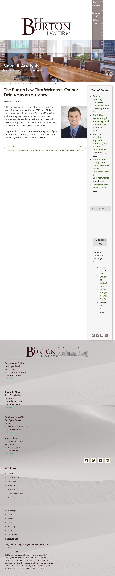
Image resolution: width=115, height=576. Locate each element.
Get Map (9, 378)
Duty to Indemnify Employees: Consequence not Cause (101, 102)
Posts (9, 84)
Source (48, 113)
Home (2, 84)
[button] (98, 51)
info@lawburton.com (103, 295)
